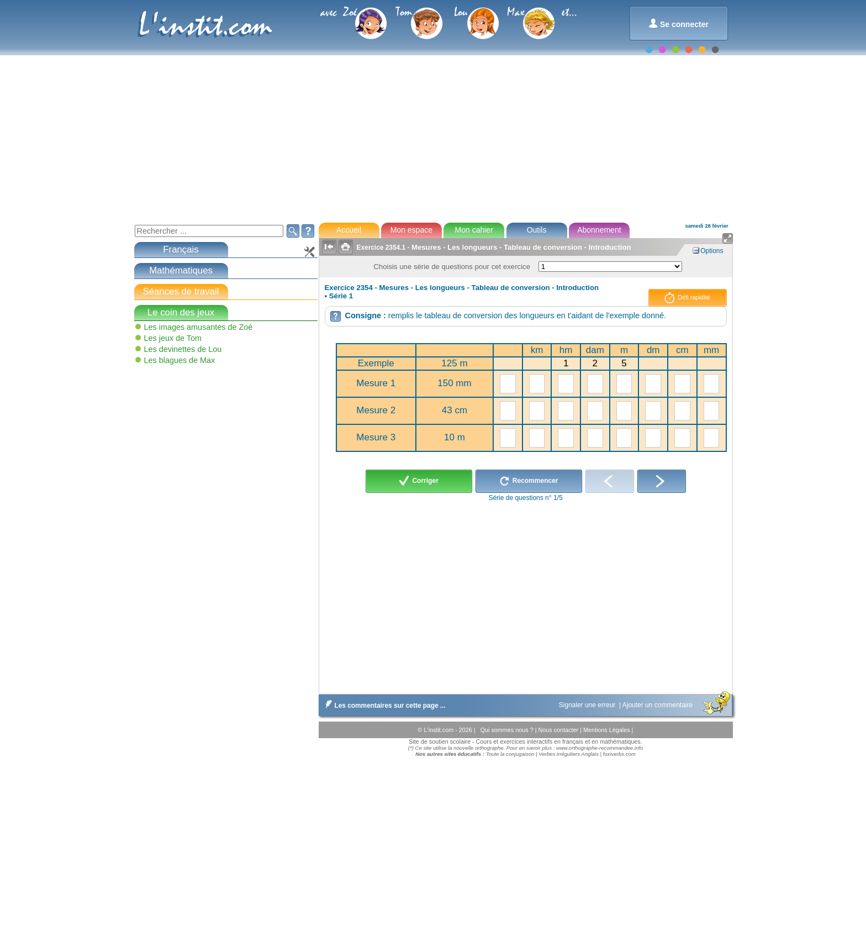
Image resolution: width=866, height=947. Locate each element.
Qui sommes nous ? (507, 730)
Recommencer (528, 481)
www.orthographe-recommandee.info (599, 748)
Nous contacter (559, 730)
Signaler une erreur (588, 705)
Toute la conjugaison (510, 754)
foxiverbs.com (619, 754)
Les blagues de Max (179, 360)
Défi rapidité (687, 298)
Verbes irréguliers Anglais (568, 754)
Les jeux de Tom (173, 338)
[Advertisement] (432, 132)
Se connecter (678, 23)
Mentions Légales (607, 730)
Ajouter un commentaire (658, 705)
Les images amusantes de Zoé (198, 327)
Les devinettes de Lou (183, 349)
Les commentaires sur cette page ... (383, 705)
